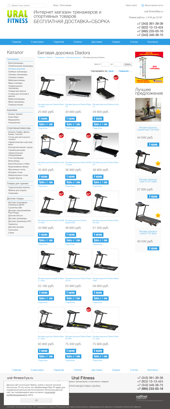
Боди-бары (13, 117)
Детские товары (15, 198)
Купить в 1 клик (46, 124)
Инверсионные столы (18, 175)
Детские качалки (16, 227)
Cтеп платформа (16, 158)
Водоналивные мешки (18, 167)
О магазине (37, 42)
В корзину (153, 144)
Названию (124, 71)
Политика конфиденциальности (149, 400)
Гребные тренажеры (17, 72)
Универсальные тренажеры (15, 87)
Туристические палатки (19, 187)
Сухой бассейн (15, 208)
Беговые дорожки (16, 69)
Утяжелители (14, 123)
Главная (16, 42)
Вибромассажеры (16, 80)
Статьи (134, 42)
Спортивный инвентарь (19, 128)
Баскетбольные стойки (18, 164)
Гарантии (59, 42)
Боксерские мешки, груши (20, 147)
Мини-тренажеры (16, 102)
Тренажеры (13, 59)
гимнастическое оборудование (15, 154)
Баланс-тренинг (15, 114)
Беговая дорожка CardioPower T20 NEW (148, 128)
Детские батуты (15, 216)
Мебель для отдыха (17, 190)
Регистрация (65, 5)
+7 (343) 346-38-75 (150, 35)
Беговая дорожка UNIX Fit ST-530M (148, 180)
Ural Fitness (83, 378)
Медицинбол (14, 120)
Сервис (116, 42)
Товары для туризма (17, 183)
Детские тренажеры (17, 218)
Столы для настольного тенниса (19, 138)
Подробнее (42, 128)
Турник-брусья (15, 178)
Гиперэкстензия (15, 105)
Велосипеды (14, 161)
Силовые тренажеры (17, 75)
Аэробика (12, 110)
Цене (110, 71)
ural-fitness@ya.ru (153, 11)
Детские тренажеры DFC (19, 221)
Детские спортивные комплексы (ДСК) (17, 204)
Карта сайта (131, 5)
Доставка (97, 42)
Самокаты (13, 224)
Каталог (49, 57)
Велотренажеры (15, 63)
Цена (96, 64)
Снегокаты (13, 230)
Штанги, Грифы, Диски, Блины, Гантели (19, 133)
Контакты (153, 42)
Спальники (13, 193)
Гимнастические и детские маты (20, 143)
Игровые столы (15, 172)
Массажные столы (16, 169)
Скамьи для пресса (17, 91)
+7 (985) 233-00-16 (150, 31)
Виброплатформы (16, 99)
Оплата (78, 42)
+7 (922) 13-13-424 (150, 27)
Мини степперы (15, 83)
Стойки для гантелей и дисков (18, 95)
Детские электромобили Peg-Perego (19, 211)
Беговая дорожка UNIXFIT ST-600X (148, 232)
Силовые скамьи (16, 77)
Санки (11, 233)
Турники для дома (16, 150)
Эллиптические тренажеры (20, 66)
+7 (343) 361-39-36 (150, 23)
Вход (55, 5)
